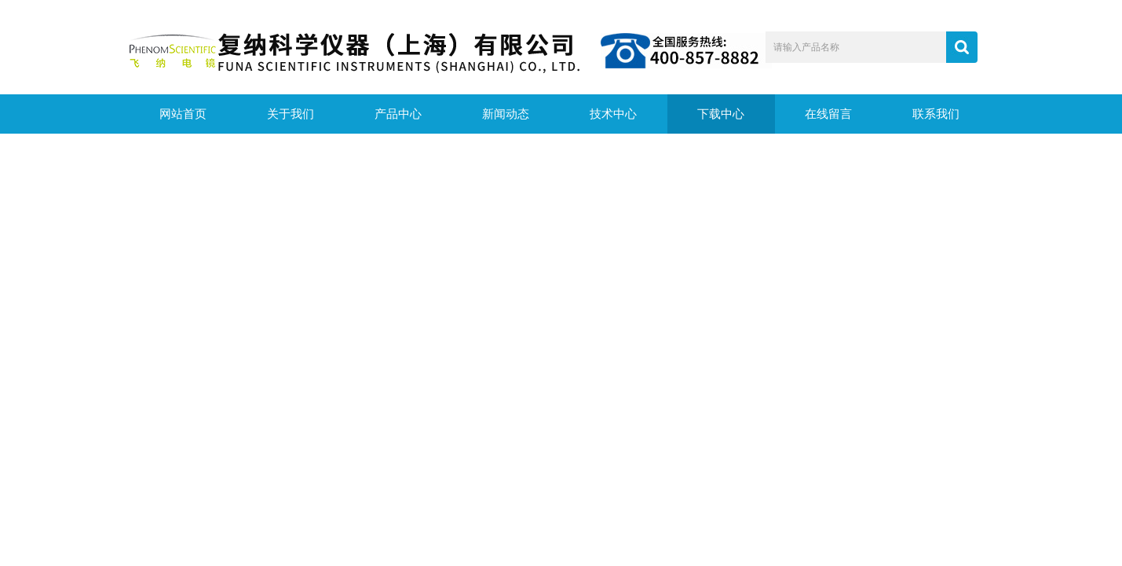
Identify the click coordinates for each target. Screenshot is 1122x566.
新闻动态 (505, 114)
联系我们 (935, 114)
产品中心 (398, 114)
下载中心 (720, 114)
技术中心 (613, 114)
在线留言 (828, 114)
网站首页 (182, 114)
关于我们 (290, 114)
